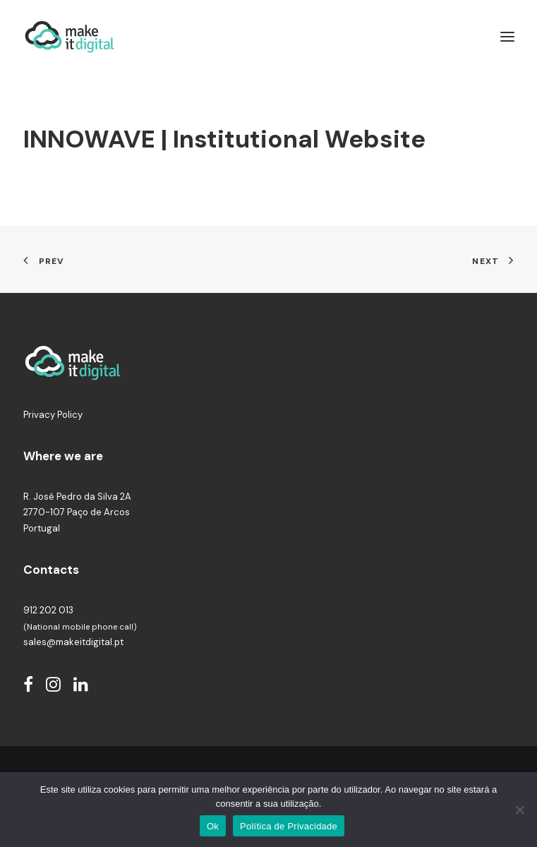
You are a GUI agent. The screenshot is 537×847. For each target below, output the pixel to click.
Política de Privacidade (288, 826)
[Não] (519, 810)
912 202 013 (48, 610)
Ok (213, 826)
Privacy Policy (53, 415)
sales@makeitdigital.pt (73, 642)
